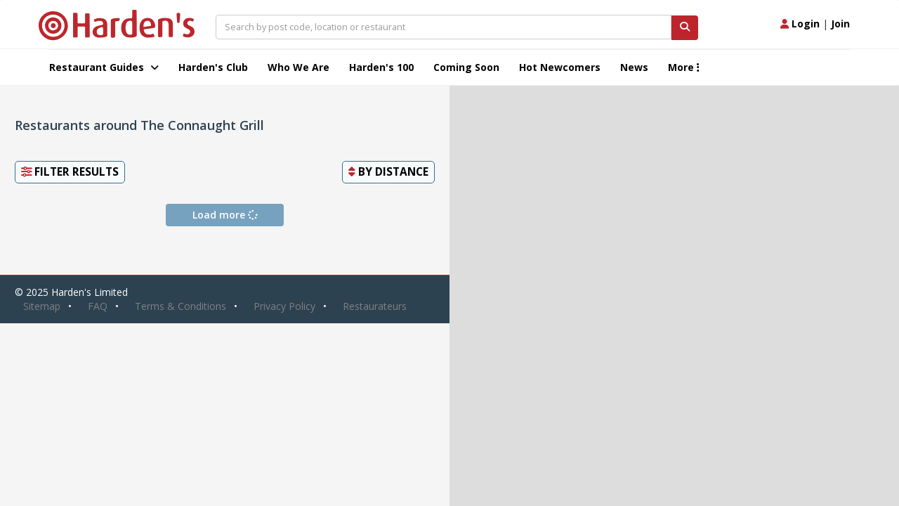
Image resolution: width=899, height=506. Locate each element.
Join (840, 23)
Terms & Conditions (180, 306)
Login (800, 23)
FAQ (97, 306)
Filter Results (70, 171)
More (684, 67)
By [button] (388, 171)
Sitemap (41, 306)
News (634, 67)
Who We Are (298, 67)
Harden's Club (213, 67)
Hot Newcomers (560, 67)
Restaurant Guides (104, 67)
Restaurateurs (375, 306)
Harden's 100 (381, 67)
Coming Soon (466, 67)
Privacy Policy (284, 306)
